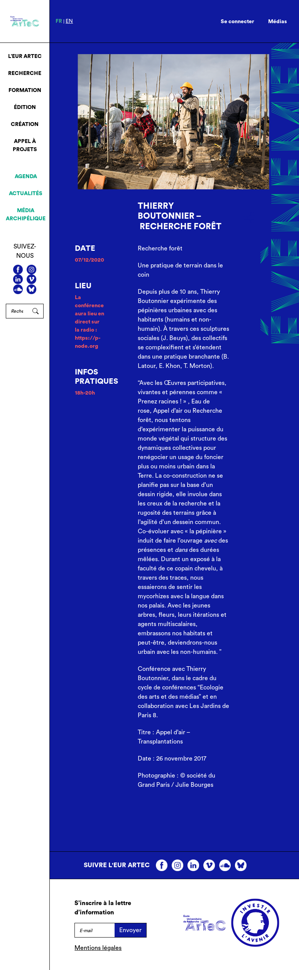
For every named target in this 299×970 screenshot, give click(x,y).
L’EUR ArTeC (25, 56)
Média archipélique (26, 214)
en (69, 21)
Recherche (24, 73)
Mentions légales (98, 948)
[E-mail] (94, 930)
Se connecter (237, 21)
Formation (24, 90)
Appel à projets (25, 145)
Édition (25, 107)
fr (59, 21)
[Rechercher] (17, 311)
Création (25, 124)
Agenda (26, 176)
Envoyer (130, 930)
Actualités (25, 193)
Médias (277, 21)
